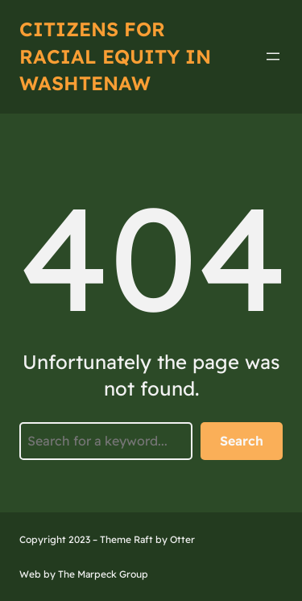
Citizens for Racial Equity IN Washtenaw (115, 56)
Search (241, 441)
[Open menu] (273, 56)
